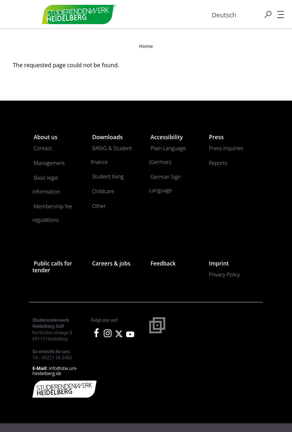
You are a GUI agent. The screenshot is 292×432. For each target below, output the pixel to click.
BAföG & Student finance (114, 146)
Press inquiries (222, 146)
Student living (104, 158)
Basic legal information (54, 169)
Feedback (163, 233)
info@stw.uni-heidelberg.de (54, 337)
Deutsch (224, 15)
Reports (216, 158)
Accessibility (167, 137)
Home (146, 46)
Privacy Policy (221, 243)
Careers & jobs (112, 233)
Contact (40, 146)
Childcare (100, 169)
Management (45, 158)
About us (46, 137)
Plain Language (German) (172, 146)
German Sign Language (171, 158)
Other (97, 181)
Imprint (219, 233)
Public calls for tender (52, 237)
